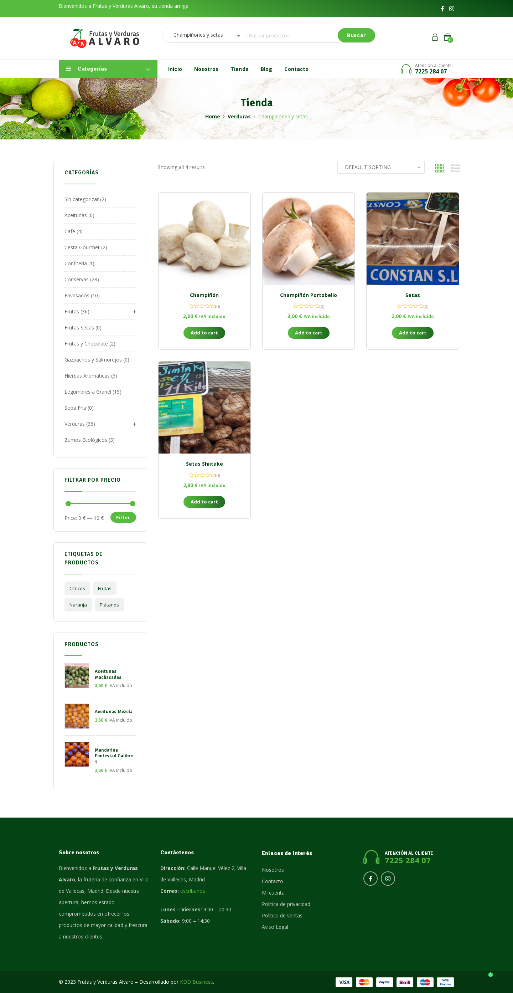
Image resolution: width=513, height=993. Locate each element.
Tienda (239, 69)
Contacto (296, 69)
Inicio (175, 69)
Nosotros (206, 69)
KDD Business (196, 981)
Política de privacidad (286, 904)
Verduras (239, 116)
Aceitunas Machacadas (108, 674)
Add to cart (204, 332)
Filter (123, 517)
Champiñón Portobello (308, 295)
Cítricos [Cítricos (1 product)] (77, 588)
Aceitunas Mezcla (114, 712)
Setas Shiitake (204, 463)
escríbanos (192, 890)
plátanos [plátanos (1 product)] (109, 605)
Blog (267, 69)
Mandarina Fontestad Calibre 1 (114, 756)
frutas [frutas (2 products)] (105, 588)
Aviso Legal (275, 926)
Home (212, 116)
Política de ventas (282, 915)
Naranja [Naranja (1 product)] (78, 605)
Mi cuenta (273, 892)
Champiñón (204, 295)
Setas (412, 295)
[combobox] (202, 35)
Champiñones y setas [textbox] (196, 34)
